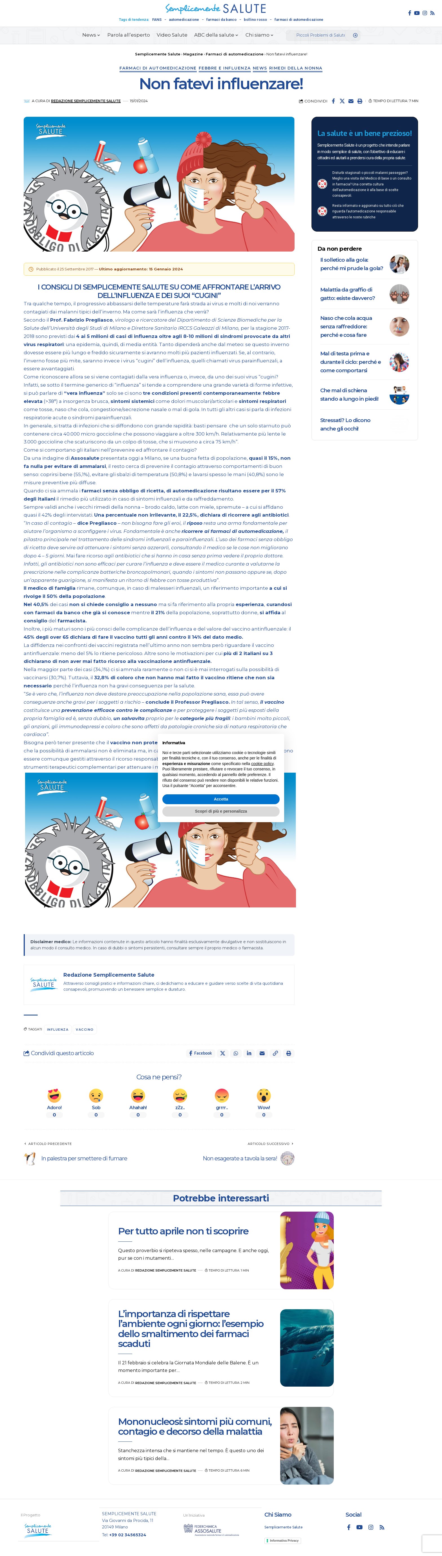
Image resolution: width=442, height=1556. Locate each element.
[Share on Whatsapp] (236, 1053)
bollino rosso (255, 19)
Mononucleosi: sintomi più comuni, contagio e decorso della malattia (194, 1426)
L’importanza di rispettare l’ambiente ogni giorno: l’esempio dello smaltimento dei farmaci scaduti (191, 1328)
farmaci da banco (221, 19)
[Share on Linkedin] (249, 1053)
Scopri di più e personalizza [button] (221, 811)
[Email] (351, 101)
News (260, 68)
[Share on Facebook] (333, 101)
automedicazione (184, 19)
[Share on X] (342, 101)
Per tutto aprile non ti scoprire (183, 1231)
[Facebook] (410, 13)
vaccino (85, 1030)
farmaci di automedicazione (299, 19)
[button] (360, 101)
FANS (157, 19)
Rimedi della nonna (295, 68)
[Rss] (432, 13)
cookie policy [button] (262, 763)
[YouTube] (417, 13)
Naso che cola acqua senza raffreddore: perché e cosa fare (346, 326)
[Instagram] (424, 13)
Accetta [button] (221, 799)
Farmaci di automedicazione (158, 68)
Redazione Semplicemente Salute (86, 101)
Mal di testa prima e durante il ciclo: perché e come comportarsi (350, 362)
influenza (58, 1030)
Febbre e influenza (225, 68)
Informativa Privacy (284, 1540)
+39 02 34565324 (127, 1534)
